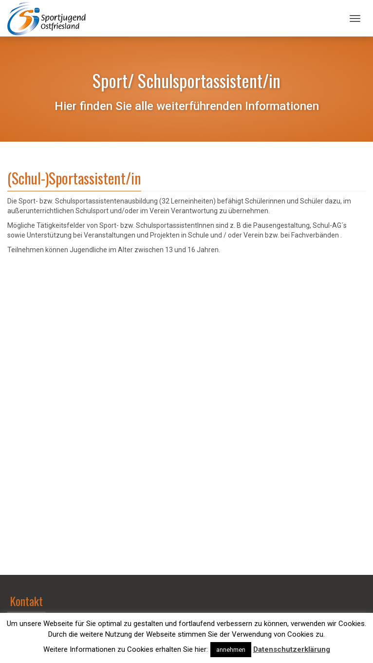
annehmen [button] (230, 649)
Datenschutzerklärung (291, 649)
